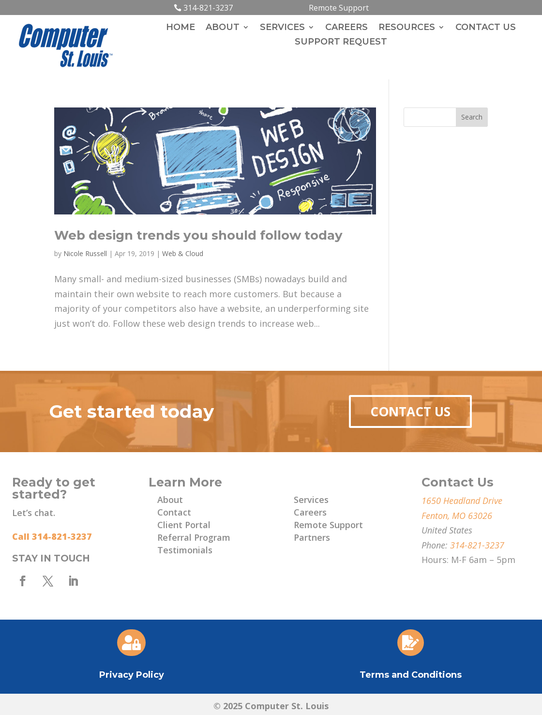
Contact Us (485, 28)
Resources (406, 28)
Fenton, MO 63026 (457, 515)
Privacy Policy (131, 674)
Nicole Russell (85, 253)
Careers (346, 28)
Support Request (341, 42)
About (223, 28)
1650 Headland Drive (462, 500)
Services (282, 28)
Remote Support (339, 7)
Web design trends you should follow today (198, 235)
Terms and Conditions (411, 674)
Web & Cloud (182, 253)
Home (180, 28)
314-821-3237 (208, 7)
